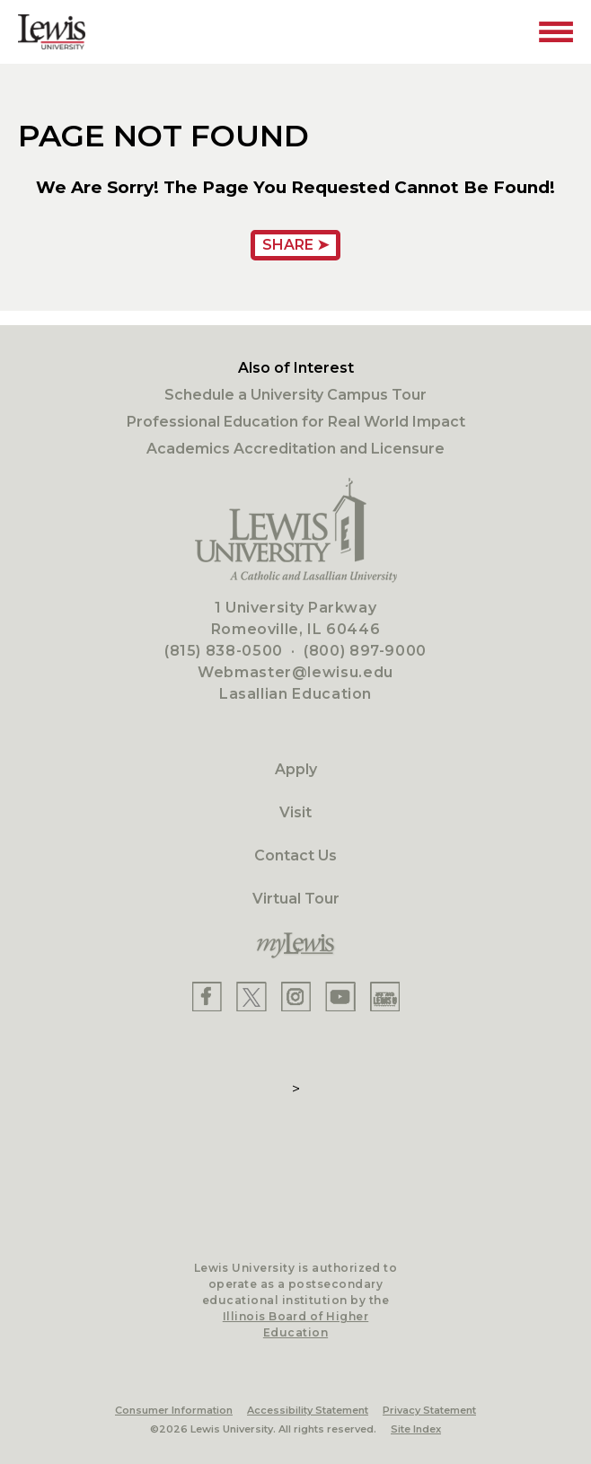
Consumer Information (174, 1410)
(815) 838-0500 (223, 650)
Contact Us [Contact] (295, 855)
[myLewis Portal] (295, 945)
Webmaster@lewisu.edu (295, 672)
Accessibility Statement (307, 1410)
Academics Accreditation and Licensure (295, 448)
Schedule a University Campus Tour (295, 394)
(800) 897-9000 (365, 650)
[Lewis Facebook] (207, 996)
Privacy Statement (429, 1410)
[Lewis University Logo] (51, 31)
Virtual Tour (296, 898)
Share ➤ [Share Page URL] (295, 244)
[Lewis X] (251, 996)
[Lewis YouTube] (340, 996)
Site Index (416, 1429)
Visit (295, 812)
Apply (296, 769)
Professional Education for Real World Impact (296, 421)
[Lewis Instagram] (296, 996)
